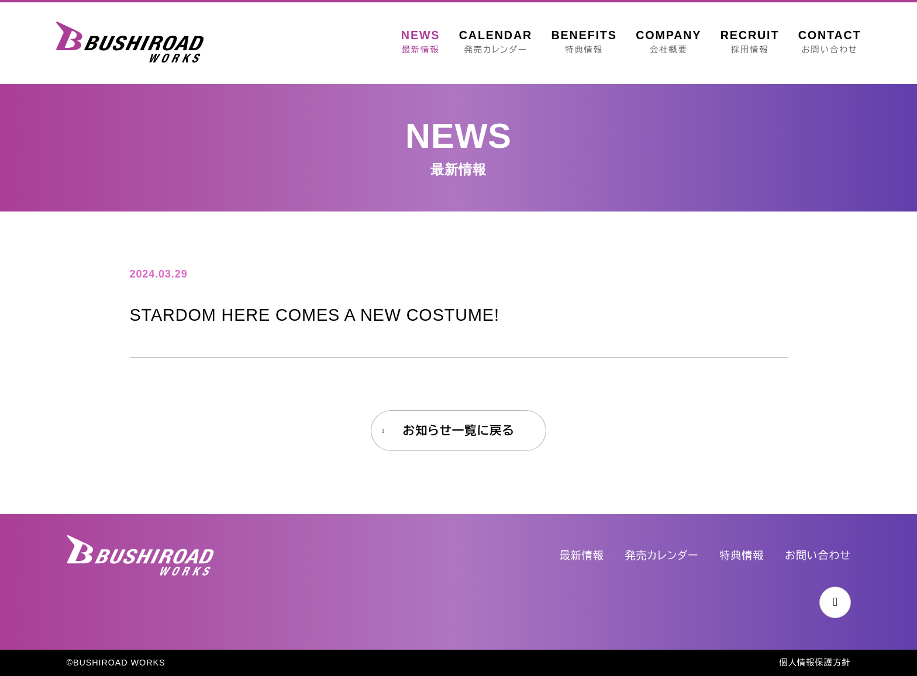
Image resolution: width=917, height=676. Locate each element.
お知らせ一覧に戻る (458, 430)
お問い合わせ (817, 555)
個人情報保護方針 (814, 662)
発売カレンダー (662, 555)
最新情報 (582, 555)
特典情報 (742, 555)
